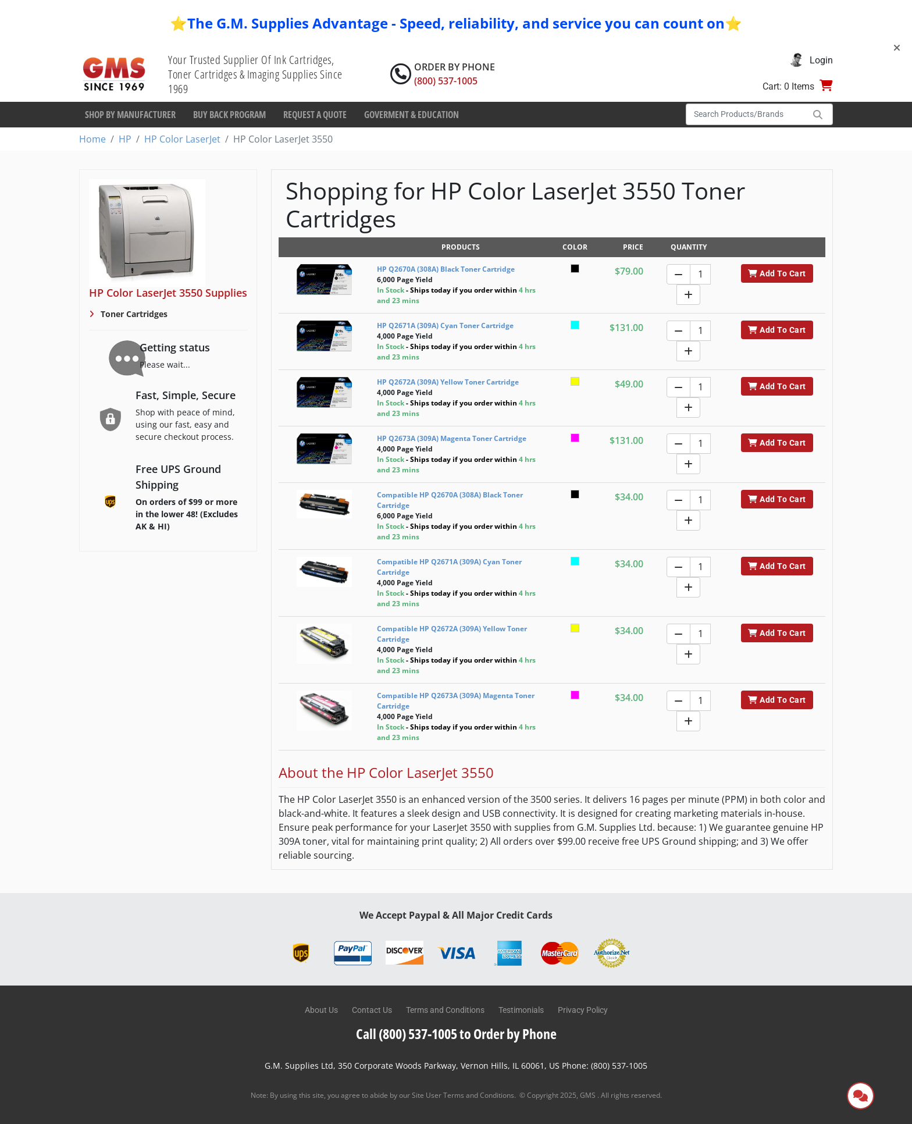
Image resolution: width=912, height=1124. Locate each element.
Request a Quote (315, 114)
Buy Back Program (229, 114)
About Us (321, 1010)
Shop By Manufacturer (130, 114)
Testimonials (521, 1010)
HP (125, 139)
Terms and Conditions (445, 1010)
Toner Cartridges (133, 313)
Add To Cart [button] (777, 273)
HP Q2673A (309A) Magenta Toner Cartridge (451, 438)
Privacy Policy (583, 1010)
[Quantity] (700, 274)
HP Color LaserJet (182, 139)
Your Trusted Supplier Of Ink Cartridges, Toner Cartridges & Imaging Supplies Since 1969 (255, 74)
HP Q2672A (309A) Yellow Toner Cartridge (448, 382)
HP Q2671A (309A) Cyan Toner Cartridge (445, 325)
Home (92, 139)
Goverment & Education (411, 114)
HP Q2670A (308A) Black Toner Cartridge (446, 269)
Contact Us (372, 1010)
